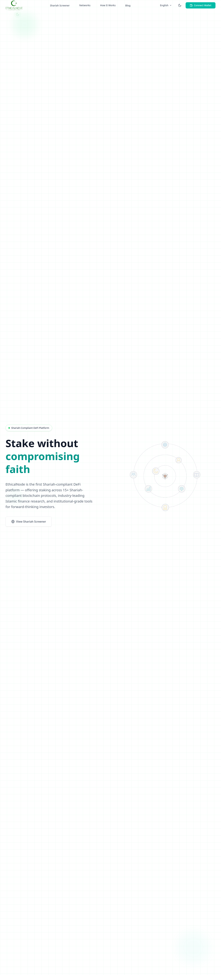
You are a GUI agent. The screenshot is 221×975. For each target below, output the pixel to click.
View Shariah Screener (28, 523)
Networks (84, 3)
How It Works (108, 3)
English (166, 3)
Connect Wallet (200, 3)
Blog (128, 3)
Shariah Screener (60, 3)
